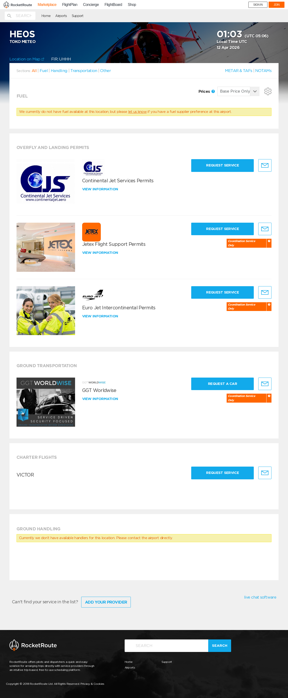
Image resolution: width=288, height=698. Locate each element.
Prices (207, 91)
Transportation (83, 70)
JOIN (277, 4)
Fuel (44, 70)
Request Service (222, 165)
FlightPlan (69, 5)
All (34, 70)
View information (100, 189)
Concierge (91, 5)
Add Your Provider (106, 602)
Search (219, 645)
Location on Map (26, 59)
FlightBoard (113, 5)
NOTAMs (263, 70)
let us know (137, 112)
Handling (59, 70)
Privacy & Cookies (92, 683)
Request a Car (222, 384)
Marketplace (47, 5)
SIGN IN (258, 4)
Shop (132, 5)
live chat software (260, 597)
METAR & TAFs (238, 70)
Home (46, 16)
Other (105, 70)
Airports (61, 16)
